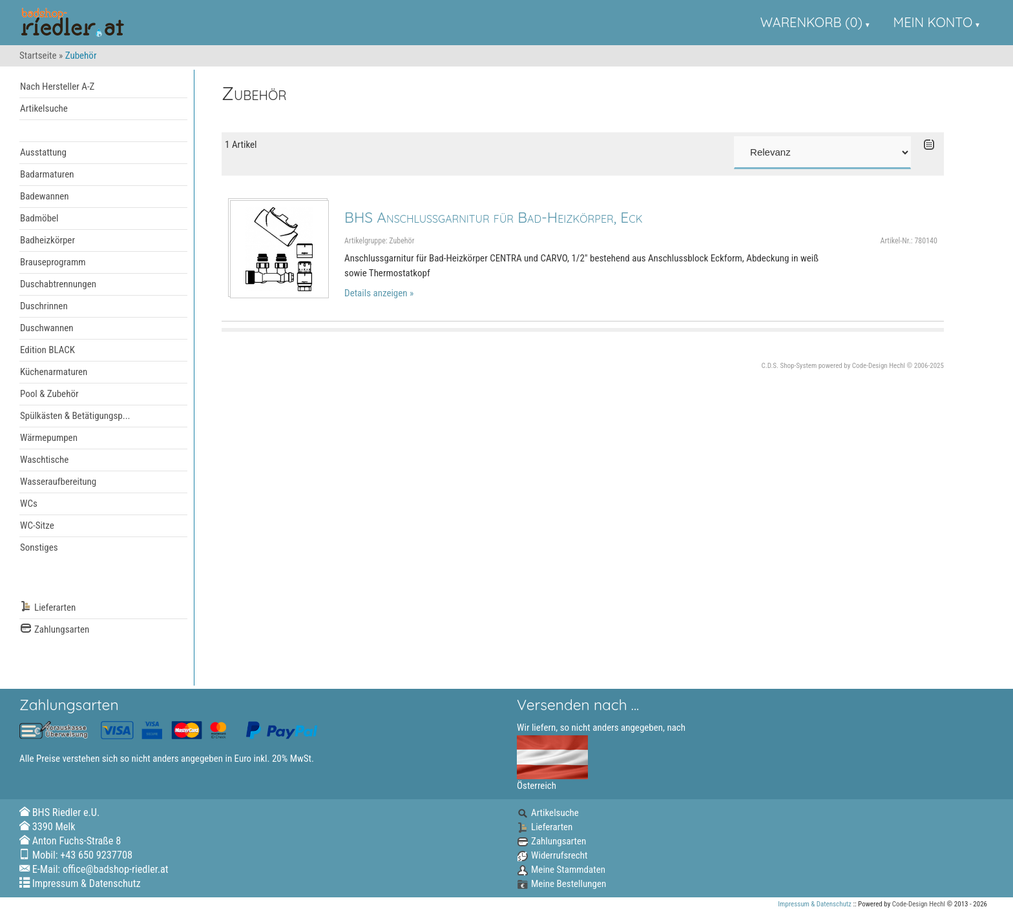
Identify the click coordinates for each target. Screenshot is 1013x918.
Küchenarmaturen (53, 372)
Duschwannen (47, 328)
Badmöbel (39, 218)
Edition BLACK (47, 350)
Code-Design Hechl (878, 366)
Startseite (38, 55)
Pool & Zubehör (49, 394)
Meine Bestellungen (561, 884)
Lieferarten (48, 608)
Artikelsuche (44, 108)
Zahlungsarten (54, 630)
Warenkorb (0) (811, 22)
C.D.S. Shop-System (789, 366)
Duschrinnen (44, 306)
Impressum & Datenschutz (86, 883)
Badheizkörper (47, 240)
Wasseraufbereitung (58, 481)
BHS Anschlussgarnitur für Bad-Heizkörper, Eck (493, 217)
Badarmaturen (47, 174)
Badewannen (44, 196)
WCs (28, 503)
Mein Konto (933, 22)
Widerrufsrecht (552, 855)
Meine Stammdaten (561, 869)
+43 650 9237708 (96, 855)
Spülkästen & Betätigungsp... (75, 416)
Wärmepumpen (49, 438)
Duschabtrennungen (58, 284)
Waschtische (44, 459)
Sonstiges (39, 547)
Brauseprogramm (53, 262)
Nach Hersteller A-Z (57, 86)
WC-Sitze (37, 525)
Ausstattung (43, 152)
